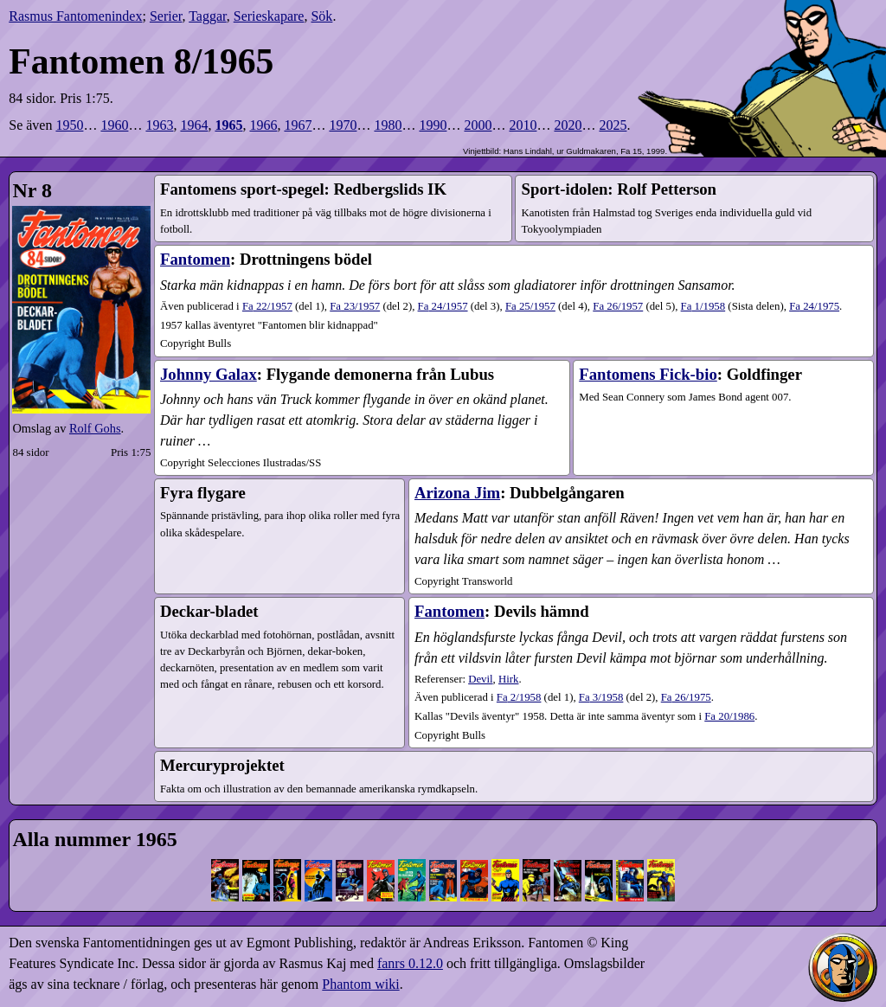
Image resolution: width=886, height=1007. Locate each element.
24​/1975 (814, 306)
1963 (159, 125)
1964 (194, 125)
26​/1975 (686, 697)
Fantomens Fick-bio (648, 374)
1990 (432, 125)
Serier (166, 16)
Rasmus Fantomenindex (75, 16)
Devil (480, 679)
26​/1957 (618, 306)
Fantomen (195, 259)
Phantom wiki (360, 984)
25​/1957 (530, 306)
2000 (477, 125)
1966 (263, 125)
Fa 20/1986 (729, 716)
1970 (342, 125)
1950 (69, 125)
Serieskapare (269, 16)
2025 (612, 125)
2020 (567, 125)
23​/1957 (355, 306)
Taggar (208, 16)
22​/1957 (267, 306)
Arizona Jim (457, 493)
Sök (321, 16)
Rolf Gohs (95, 428)
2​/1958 (519, 697)
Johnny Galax (208, 374)
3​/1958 (601, 697)
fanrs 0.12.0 (410, 963)
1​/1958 (703, 306)
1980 (387, 125)
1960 (114, 125)
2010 (522, 125)
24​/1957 (443, 306)
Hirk (508, 679)
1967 (297, 125)
